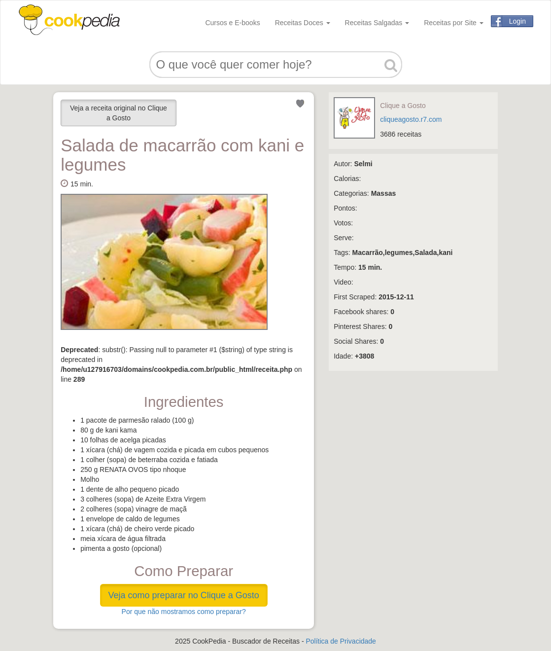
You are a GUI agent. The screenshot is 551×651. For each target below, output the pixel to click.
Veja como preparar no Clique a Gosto (183, 595)
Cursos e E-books (232, 23)
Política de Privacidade (341, 641)
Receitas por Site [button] (453, 23)
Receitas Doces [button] (302, 23)
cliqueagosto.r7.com (411, 119)
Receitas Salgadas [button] (377, 23)
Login (517, 21)
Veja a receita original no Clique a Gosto (118, 113)
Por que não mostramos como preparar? (184, 611)
